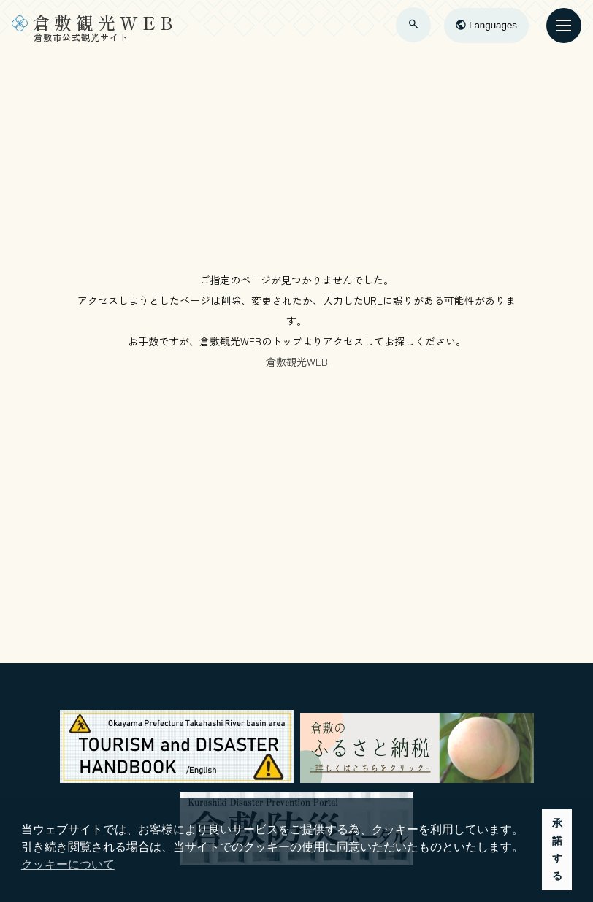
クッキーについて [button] (68, 864)
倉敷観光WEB (297, 361)
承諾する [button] (557, 849)
